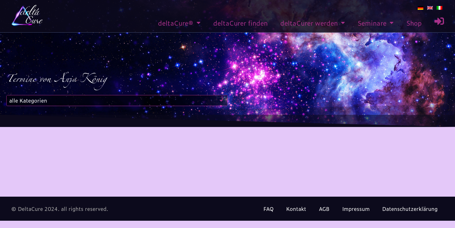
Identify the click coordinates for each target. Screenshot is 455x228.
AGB (324, 208)
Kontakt (296, 208)
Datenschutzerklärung (410, 208)
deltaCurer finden (240, 23)
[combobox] (117, 100)
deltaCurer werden (312, 23)
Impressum (356, 208)
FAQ (269, 208)
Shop (414, 23)
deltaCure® (179, 23)
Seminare (376, 23)
